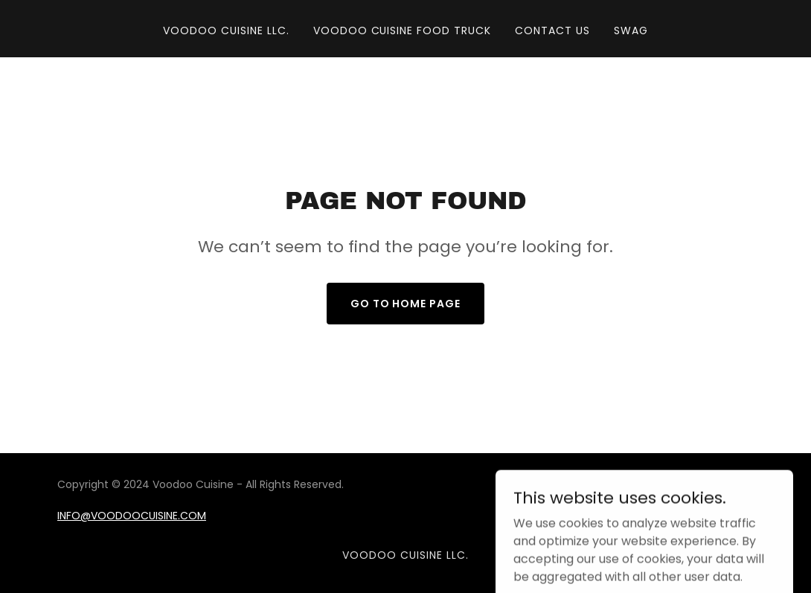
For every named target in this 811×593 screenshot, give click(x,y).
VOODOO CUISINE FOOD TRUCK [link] (402, 30)
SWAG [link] (631, 30)
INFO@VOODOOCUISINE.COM (131, 515)
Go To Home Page (405, 303)
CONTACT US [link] (552, 30)
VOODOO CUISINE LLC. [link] (226, 30)
